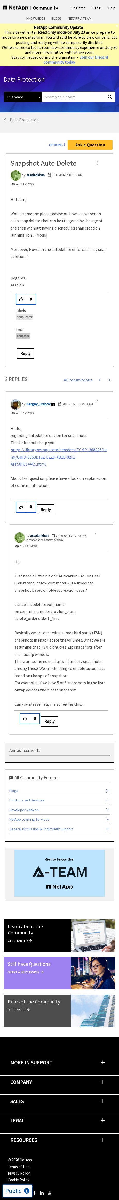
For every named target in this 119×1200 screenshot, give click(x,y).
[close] (117, 26)
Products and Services (26, 800)
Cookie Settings (21, 1186)
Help (111, 7)
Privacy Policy (19, 1173)
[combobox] (78, 97)
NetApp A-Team (79, 18)
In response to (44, 540)
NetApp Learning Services (29, 819)
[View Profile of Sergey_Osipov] (38, 404)
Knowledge (35, 18)
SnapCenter (24, 317)
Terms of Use (18, 1166)
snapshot (23, 336)
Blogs (56, 18)
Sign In (97, 7)
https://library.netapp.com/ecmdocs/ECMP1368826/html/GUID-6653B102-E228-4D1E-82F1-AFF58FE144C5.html (59, 457)
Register (78, 7)
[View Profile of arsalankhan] (35, 175)
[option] (59, 873)
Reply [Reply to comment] (46, 509)
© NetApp (20, 1159)
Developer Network (24, 809)
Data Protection (24, 119)
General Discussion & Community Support (41, 829)
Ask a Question (90, 144)
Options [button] (56, 145)
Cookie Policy (18, 1179)
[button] (97, 163)
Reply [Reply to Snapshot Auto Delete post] (25, 353)
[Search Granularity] (23, 97)
